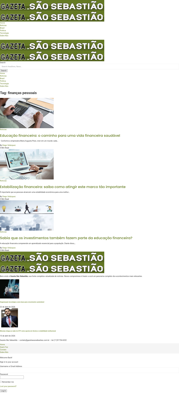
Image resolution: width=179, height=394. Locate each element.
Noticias (3, 129)
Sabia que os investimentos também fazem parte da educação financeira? (66, 237)
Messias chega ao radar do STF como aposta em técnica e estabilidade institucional (28, 331)
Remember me (7, 382)
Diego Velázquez (9, 145)
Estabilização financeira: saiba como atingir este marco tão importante (63, 186)
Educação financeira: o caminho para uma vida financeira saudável (60, 135)
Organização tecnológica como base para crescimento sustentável (22, 302)
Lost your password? (8, 386)
